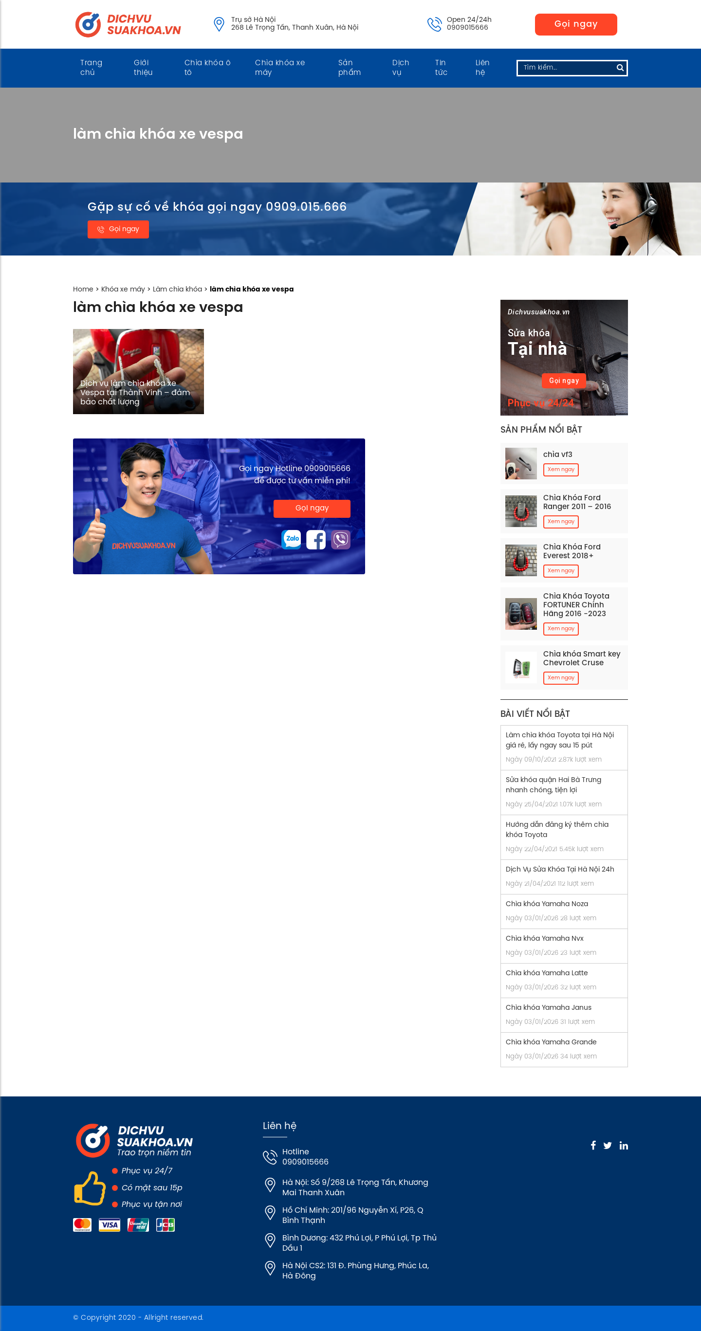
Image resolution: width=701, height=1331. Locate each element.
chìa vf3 (557, 455)
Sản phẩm (349, 68)
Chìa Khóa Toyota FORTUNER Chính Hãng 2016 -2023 (576, 605)
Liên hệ (483, 68)
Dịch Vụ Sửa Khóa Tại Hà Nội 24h (560, 870)
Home (83, 289)
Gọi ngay (576, 24)
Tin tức (441, 68)
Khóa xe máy (123, 289)
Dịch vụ (400, 68)
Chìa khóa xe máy (280, 68)
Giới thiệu (143, 68)
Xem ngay (561, 470)
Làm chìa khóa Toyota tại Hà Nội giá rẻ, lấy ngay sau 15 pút (560, 740)
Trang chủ (91, 68)
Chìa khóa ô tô (207, 68)
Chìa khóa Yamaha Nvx (545, 939)
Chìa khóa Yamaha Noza (547, 904)
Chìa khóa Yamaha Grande (551, 1042)
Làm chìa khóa (177, 289)
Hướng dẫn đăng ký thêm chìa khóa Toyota (557, 830)
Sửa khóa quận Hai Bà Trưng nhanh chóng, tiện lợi (553, 785)
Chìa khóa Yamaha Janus (548, 1008)
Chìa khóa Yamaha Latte (547, 973)
